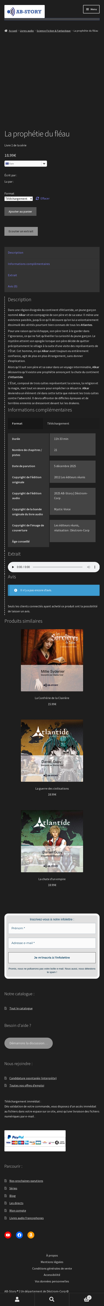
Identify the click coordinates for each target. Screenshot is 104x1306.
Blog (12, 1196)
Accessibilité (52, 1275)
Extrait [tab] (12, 275)
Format (9, 193)
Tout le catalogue (21, 1008)
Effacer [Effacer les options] (45, 198)
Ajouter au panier (20, 211)
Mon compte (17, 1210)
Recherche (52, 1299)
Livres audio (27, 30)
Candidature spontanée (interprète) (33, 1078)
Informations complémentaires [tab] (29, 264)
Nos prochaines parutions (26, 1181)
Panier (80, 1296)
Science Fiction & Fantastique (54, 30)
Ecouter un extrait (21, 231)
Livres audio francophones (26, 1218)
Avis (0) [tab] (12, 286)
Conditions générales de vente (52, 1268)
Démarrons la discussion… (28, 1043)
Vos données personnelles (52, 1281)
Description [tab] (15, 252)
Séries (13, 1188)
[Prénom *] (52, 928)
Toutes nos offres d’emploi (26, 1085)
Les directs (16, 1203)
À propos (52, 1255)
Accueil (13, 30)
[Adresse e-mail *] (52, 943)
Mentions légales (52, 1262)
